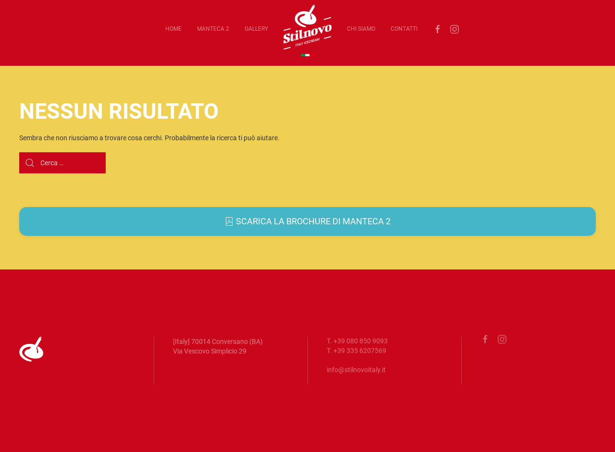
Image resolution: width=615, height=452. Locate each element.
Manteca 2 (213, 28)
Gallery (256, 28)
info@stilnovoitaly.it (356, 368)
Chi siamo (361, 28)
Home (173, 28)
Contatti (404, 28)
